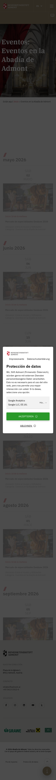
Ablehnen (28, 425)
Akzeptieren (28, 416)
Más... (43, 402)
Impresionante (16, 358)
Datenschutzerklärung (38, 358)
